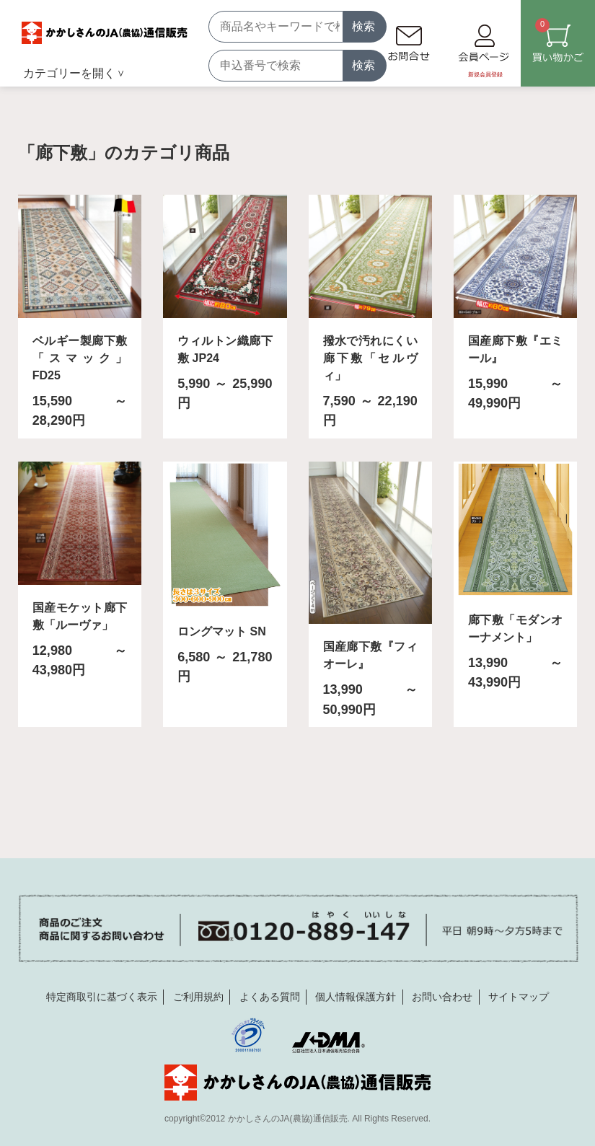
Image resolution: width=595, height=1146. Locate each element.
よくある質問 (269, 996)
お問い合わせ (442, 996)
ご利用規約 (198, 996)
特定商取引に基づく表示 (101, 996)
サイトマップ (518, 996)
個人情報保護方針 (355, 996)
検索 (363, 26)
